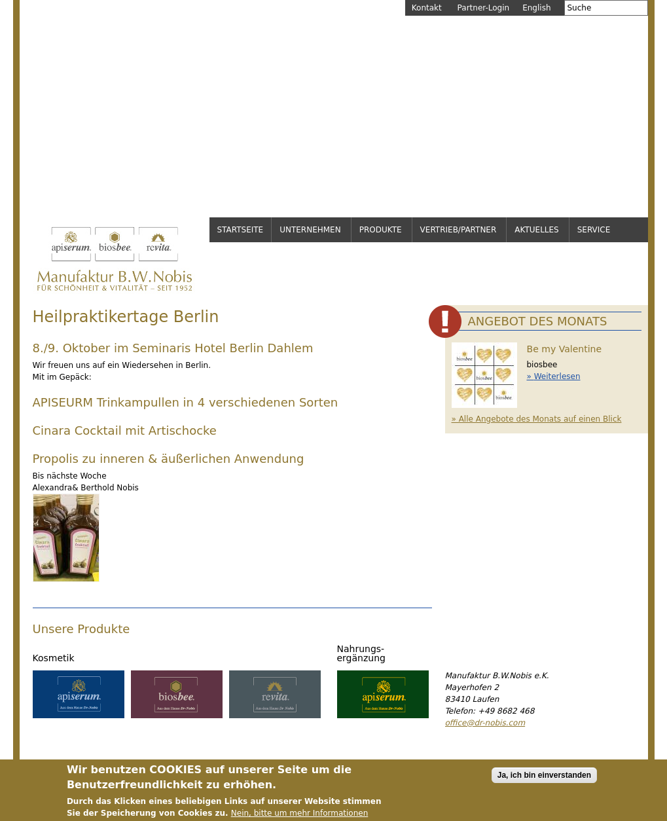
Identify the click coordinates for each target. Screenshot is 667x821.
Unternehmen (310, 229)
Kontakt (427, 7)
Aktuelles (536, 229)
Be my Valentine (564, 349)
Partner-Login (484, 7)
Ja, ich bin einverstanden (544, 779)
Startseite (240, 229)
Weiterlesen (557, 376)
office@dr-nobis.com (485, 722)
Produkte (380, 229)
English (536, 7)
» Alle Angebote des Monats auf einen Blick (537, 419)
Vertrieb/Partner (458, 229)
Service (594, 229)
